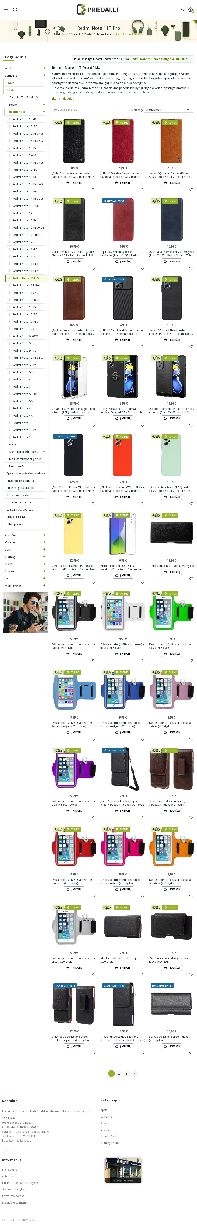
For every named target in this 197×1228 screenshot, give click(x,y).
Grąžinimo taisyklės (14, 1189)
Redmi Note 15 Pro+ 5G (28, 148)
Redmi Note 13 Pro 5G (27, 357)
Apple (9, 68)
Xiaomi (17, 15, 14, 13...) (25, 97)
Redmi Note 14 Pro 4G (27, 162)
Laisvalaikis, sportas (20, 509)
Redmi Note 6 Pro (24, 372)
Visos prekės (13, 586)
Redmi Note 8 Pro (24, 365)
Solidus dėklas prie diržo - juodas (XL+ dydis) (169, 1038)
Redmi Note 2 (21, 437)
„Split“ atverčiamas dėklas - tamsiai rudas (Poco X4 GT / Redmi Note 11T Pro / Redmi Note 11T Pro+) (73, 332)
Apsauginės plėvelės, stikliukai (26, 473)
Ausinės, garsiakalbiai (20, 488)
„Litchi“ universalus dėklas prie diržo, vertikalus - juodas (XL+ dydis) (122, 803)
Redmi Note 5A (22, 401)
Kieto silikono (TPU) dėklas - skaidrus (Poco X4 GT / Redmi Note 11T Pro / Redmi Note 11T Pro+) (122, 567)
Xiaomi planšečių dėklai (24, 452)
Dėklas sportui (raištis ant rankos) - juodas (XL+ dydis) (73, 646)
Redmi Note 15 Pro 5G (27, 141)
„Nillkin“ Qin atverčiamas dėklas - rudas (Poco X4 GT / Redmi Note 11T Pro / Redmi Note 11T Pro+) (169, 175)
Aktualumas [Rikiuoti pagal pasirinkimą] (168, 109)
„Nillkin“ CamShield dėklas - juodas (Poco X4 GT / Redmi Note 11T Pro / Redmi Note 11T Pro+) (122, 332)
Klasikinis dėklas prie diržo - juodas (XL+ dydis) (122, 959)
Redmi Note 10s (23, 329)
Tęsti (134, 1073)
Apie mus (7, 1176)
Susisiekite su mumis (15, 1202)
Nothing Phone (109, 1143)
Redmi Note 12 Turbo (26, 235)
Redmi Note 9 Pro (24, 350)
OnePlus (10, 535)
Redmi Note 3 (21, 423)
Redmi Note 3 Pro (24, 430)
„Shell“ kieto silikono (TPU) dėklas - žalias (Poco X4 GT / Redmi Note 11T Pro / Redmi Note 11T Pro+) (170, 489)
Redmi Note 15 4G (24, 119)
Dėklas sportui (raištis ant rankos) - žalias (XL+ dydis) (171, 646)
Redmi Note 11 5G (24, 256)
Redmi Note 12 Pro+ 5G (28, 227)
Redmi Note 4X (22, 415)
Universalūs (16, 466)
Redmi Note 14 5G (24, 155)
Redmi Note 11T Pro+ (27, 285)
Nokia (9, 564)
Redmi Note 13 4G (24, 169)
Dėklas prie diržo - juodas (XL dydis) (171, 566)
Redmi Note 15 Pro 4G (27, 133)
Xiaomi (10, 83)
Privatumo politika (13, 1196)
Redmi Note (17, 112)
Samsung (11, 75)
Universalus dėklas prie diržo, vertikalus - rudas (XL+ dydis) (167, 803)
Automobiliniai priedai (20, 480)
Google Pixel (108, 1136)
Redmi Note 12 (22, 213)
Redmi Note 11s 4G (25, 292)
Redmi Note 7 (21, 386)
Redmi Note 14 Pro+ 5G (28, 191)
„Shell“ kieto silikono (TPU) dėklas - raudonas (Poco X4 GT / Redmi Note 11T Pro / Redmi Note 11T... (122, 489)
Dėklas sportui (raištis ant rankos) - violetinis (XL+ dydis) (73, 803)
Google (10, 542)
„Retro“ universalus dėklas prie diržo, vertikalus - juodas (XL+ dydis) (122, 1038)
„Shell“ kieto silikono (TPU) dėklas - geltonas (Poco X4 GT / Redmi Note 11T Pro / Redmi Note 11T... (74, 567)
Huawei (10, 571)
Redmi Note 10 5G (24, 314)
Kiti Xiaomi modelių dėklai (25, 459)
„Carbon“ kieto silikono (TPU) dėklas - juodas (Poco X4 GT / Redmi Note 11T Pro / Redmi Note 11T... (171, 410)
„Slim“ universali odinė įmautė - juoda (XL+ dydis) (168, 959)
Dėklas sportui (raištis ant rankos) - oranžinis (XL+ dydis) (171, 881)
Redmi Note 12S (23, 242)
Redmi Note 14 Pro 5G (27, 198)
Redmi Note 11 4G (24, 249)
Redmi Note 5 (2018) (26, 394)
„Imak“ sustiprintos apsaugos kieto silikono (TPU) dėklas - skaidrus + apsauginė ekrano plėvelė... (73, 410)
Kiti (7, 578)
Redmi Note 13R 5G (25, 206)
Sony (8, 549)
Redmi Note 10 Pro (25, 321)
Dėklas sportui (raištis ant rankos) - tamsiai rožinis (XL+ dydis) (122, 881)
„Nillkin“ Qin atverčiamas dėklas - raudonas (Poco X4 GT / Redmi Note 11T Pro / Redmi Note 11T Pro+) (120, 175)
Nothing (10, 557)
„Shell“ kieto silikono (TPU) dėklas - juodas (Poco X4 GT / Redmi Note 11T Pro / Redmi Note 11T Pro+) (73, 489)
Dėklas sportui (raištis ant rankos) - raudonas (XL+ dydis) (73, 881)
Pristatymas (9, 1169)
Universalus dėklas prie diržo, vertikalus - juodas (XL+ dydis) (70, 1038)
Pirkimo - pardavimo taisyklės (20, 1183)
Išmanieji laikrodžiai (19, 502)
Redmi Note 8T (22, 379)
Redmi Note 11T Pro (26, 278)
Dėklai (11, 90)
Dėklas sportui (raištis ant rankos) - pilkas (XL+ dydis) (73, 959)
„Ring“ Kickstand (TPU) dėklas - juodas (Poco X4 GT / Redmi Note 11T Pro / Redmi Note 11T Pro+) (121, 410)
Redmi (13, 104)
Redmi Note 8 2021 (25, 336)
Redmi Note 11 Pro (25, 264)
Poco (12, 444)
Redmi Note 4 (21, 408)
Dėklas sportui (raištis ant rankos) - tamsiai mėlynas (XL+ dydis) (122, 724)
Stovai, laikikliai (16, 517)
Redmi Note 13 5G (24, 177)
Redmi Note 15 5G (24, 126)
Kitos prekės (15, 524)
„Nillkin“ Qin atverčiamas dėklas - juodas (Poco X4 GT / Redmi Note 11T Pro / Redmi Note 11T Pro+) (73, 175)
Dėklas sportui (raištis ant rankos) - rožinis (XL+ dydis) (171, 724)
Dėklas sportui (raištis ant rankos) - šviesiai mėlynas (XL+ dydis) (73, 724)
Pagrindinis (15, 57)
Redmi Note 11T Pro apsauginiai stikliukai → (161, 59)
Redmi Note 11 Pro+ (26, 271)
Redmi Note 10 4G (24, 300)
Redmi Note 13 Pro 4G (27, 184)
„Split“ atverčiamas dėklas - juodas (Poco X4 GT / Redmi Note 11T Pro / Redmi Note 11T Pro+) (74, 253)
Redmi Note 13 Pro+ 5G (28, 307)
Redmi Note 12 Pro (25, 220)
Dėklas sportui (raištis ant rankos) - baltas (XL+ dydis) (122, 646)
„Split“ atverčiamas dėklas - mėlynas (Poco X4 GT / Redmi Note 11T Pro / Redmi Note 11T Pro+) (171, 253)
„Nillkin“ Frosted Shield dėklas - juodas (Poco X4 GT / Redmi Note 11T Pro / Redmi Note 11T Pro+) (170, 332)
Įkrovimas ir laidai (18, 495)
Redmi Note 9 (21, 343)
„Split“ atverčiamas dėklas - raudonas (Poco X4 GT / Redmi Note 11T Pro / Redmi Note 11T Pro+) (120, 253)
